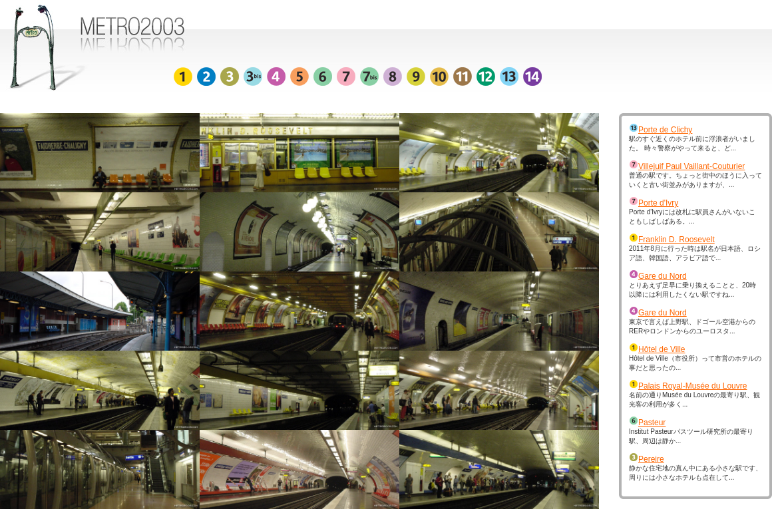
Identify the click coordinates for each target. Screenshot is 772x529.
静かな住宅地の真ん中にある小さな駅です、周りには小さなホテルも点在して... (695, 468)
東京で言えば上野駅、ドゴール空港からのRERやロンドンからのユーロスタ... (692, 322)
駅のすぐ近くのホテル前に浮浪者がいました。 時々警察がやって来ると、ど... (692, 139)
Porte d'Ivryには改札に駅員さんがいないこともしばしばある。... (692, 212)
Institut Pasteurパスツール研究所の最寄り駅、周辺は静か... (691, 431)
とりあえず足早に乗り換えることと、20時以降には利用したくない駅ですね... (692, 285)
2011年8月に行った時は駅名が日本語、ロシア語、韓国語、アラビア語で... (695, 249)
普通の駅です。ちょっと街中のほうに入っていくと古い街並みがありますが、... (695, 175)
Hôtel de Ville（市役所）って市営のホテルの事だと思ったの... (695, 358)
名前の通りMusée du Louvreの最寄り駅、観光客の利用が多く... (694, 395)
